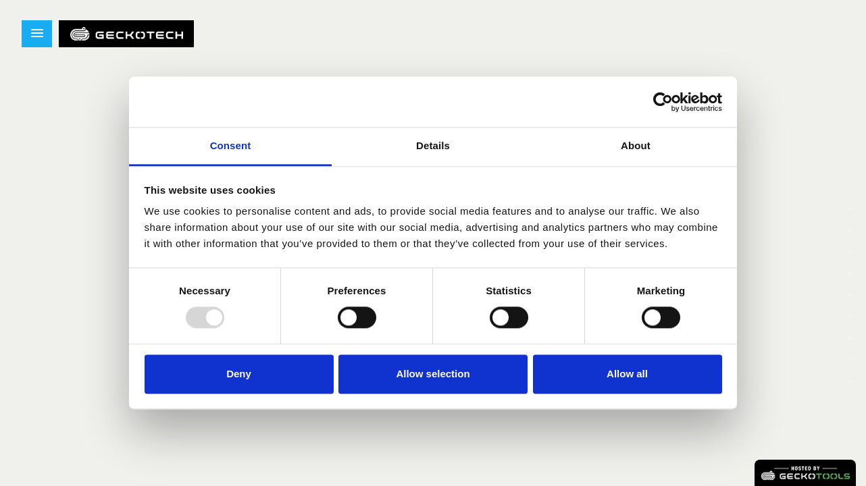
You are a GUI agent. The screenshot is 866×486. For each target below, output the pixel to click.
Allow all (627, 373)
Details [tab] (433, 145)
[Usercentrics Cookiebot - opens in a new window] (663, 102)
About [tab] (636, 145)
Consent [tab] (230, 145)
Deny (238, 373)
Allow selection (432, 373)
